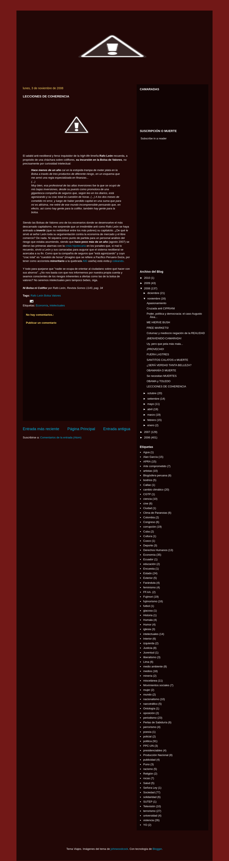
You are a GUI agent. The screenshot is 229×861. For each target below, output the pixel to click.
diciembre (153, 293)
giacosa (148, 610)
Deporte (148, 545)
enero (151, 425)
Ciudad (147, 508)
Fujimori (148, 596)
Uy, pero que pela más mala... (165, 343)
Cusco (147, 540)
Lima (146, 661)
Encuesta (149, 568)
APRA (147, 461)
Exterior (148, 577)
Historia (147, 615)
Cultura (147, 536)
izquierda (148, 643)
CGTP (147, 494)
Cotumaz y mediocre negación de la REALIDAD (176, 333)
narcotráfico (150, 703)
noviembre (154, 298)
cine (145, 503)
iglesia (147, 629)
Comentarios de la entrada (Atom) (60, 437)
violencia (148, 820)
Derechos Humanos (155, 550)
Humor (147, 624)
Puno (146, 764)
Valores (56, 295)
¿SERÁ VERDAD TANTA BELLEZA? (169, 365)
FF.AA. (147, 592)
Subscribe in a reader (154, 138)
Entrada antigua (116, 429)
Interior (147, 638)
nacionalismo (151, 699)
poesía (147, 731)
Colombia (149, 517)
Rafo (33, 295)
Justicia (147, 647)
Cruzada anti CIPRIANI (161, 308)
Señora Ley (150, 787)
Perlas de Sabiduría (155, 722)
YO (145, 824)
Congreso (149, 522)
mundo (147, 694)
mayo (151, 404)
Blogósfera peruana (155, 475)
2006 (147, 437)
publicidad (149, 759)
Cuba (146, 531)
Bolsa (47, 295)
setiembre (153, 398)
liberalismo (149, 657)
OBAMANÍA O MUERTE (161, 370)
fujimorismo (150, 601)
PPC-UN (148, 745)
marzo (151, 414)
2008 (147, 288)
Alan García (150, 456)
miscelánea (150, 680)
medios (147, 671)
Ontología (149, 708)
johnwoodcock (119, 848)
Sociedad (149, 792)
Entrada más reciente (41, 429)
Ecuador (148, 559)
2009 (147, 283)
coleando (118, 261)
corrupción (149, 526)
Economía (42, 305)
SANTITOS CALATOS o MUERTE (167, 359)
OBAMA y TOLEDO (158, 381)
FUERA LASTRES (158, 354)
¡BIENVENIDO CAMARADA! (164, 338)
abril (150, 409)
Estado (147, 573)
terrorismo (149, 810)
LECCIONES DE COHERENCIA (166, 386)
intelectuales (57, 305)
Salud (146, 783)
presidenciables (152, 750)
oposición (149, 713)
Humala (148, 619)
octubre (152, 393)
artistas (147, 470)
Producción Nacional (155, 755)
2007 (147, 432)
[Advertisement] (152, 206)
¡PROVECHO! (155, 349)
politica (147, 741)
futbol (146, 606)
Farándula (149, 582)
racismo (148, 769)
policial (147, 736)
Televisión (149, 806)
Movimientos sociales (156, 685)
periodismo (150, 717)
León (40, 295)
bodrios (147, 480)
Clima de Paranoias (155, 512)
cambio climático (153, 489)
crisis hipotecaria (75, 245)
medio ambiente (153, 666)
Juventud (148, 652)
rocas (146, 778)
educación (149, 564)
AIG (85, 261)
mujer (146, 689)
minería (147, 675)
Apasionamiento (156, 303)
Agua (146, 452)
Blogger (157, 848)
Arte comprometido (154, 466)
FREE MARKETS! (158, 327)
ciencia (147, 498)
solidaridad (149, 797)
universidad (150, 815)
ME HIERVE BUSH (158, 322)
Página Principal (81, 429)
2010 (147, 277)
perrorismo (149, 727)
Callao (147, 484)
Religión (148, 773)
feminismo (149, 587)
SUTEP (147, 801)
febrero (152, 420)
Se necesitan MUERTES (161, 375)
